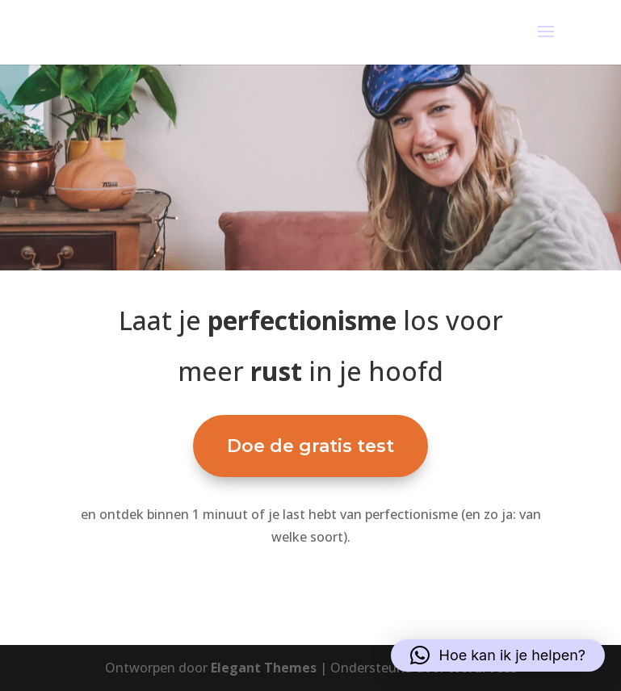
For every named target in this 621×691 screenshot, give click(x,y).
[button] (498, 655)
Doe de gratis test (310, 446)
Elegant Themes (264, 667)
